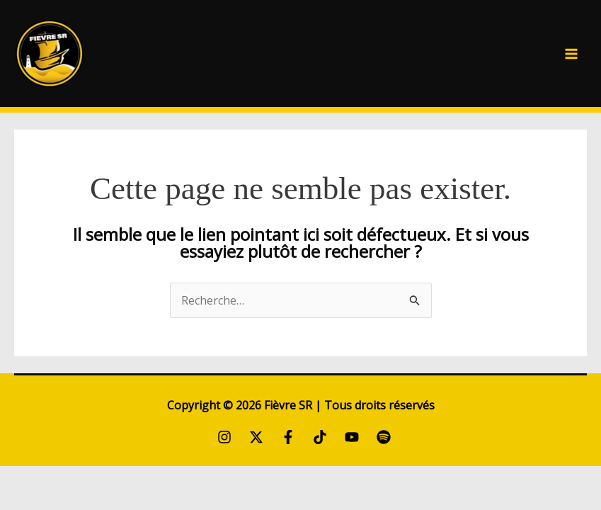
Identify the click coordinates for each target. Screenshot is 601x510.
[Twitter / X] (256, 437)
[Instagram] (224, 437)
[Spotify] (384, 437)
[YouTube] (352, 437)
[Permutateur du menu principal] (571, 53)
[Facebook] (288, 437)
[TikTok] (320, 437)
